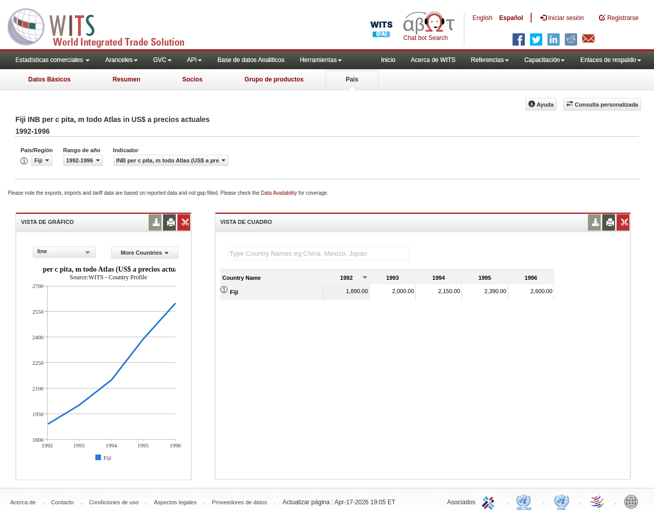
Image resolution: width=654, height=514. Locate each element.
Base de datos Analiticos (250, 60)
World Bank (633, 501)
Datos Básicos (49, 79)
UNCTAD (526, 501)
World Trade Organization (597, 501)
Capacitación (544, 60)
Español (511, 18)
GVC (162, 60)
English (483, 18)
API (194, 60)
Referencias (490, 60)
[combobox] (64, 252)
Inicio (388, 60)
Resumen (126, 79)
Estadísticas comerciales (52, 60)
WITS (102, 25)
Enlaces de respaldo (610, 60)
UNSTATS (561, 501)
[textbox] (319, 253)
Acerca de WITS (433, 60)
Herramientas (321, 60)
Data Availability (279, 193)
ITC (490, 501)
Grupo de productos (273, 79)
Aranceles (121, 60)
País (351, 79)
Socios (192, 79)
